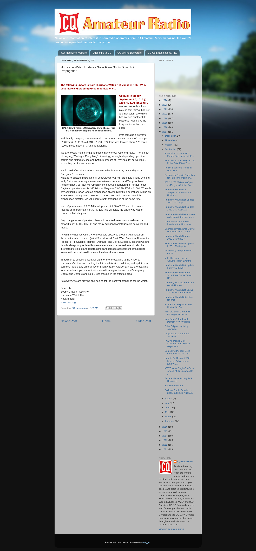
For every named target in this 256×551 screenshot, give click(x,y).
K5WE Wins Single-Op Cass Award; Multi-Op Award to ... (179, 371)
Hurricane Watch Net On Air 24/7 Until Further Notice (179, 291)
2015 (165, 431)
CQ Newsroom (185, 461)
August (169, 398)
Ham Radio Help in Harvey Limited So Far (178, 305)
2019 (165, 123)
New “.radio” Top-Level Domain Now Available (177, 320)
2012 (165, 445)
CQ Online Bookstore (129, 52)
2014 (165, 435)
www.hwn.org (68, 302)
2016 (165, 427)
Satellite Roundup (174, 385)
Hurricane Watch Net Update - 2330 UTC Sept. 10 (180, 208)
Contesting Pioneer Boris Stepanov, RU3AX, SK (177, 352)
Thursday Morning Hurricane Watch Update (179, 284)
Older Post (143, 321)
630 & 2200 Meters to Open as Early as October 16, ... (179, 183)
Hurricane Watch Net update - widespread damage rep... (180, 215)
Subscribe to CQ (102, 52)
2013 (165, 440)
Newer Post (69, 321)
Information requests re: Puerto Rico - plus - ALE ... (179, 154)
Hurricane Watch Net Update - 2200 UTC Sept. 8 (180, 244)
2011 (165, 449)
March (168, 416)
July (167, 403)
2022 (165, 109)
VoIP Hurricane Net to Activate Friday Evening (178, 259)
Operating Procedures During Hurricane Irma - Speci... (180, 230)
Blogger (146, 542)
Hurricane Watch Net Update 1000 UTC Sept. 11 (179, 201)
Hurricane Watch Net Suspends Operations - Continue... (178, 192)
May (167, 412)
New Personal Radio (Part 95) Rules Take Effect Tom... (180, 162)
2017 (165, 132)
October (169, 144)
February (170, 421)
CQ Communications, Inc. (162, 52)
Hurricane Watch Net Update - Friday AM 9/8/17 (180, 266)
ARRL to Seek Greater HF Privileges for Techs (178, 313)
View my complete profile (172, 529)
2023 (165, 105)
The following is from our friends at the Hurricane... (179, 223)
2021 (165, 113)
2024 (165, 100)
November (170, 140)
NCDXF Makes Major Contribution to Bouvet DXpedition (177, 344)
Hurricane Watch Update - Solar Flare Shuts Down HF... (178, 275)
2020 (165, 118)
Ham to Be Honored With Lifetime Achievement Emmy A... (177, 361)
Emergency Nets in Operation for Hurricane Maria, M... (180, 176)
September (171, 149)
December (170, 136)
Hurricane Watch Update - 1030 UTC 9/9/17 (178, 237)
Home (106, 321)
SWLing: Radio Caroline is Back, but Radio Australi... (179, 391)
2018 (165, 127)
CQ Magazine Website (74, 52)
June (168, 407)
